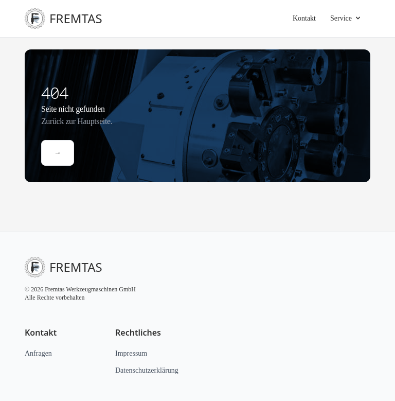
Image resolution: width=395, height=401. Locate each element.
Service (345, 18)
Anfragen (40, 353)
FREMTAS (59, 18)
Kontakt (301, 18)
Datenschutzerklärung (151, 370)
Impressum (133, 353)
